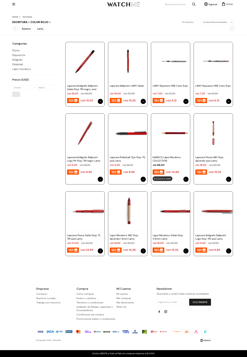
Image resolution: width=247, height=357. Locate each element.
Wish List (121, 319)
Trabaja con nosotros (48, 314)
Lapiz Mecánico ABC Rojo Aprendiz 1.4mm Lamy (124, 237)
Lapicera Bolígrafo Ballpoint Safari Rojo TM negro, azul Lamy (82, 87)
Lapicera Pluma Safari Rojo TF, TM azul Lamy (84, 237)
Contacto (41, 306)
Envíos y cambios (86, 310)
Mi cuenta (122, 306)
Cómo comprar (85, 306)
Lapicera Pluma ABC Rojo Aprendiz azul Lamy (209, 159)
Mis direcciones (125, 314)
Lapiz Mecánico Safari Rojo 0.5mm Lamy (168, 237)
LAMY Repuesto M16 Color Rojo (170, 85)
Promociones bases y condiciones (96, 331)
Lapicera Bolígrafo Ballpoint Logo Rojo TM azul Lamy (210, 237)
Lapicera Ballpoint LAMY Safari (127, 85)
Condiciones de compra (90, 326)
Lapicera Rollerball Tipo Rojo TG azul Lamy (127, 159)
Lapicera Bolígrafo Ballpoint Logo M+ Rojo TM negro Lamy (84, 159)
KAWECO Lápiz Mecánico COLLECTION (167, 159)
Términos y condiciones (90, 314)
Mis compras (123, 310)
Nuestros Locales (46, 310)
